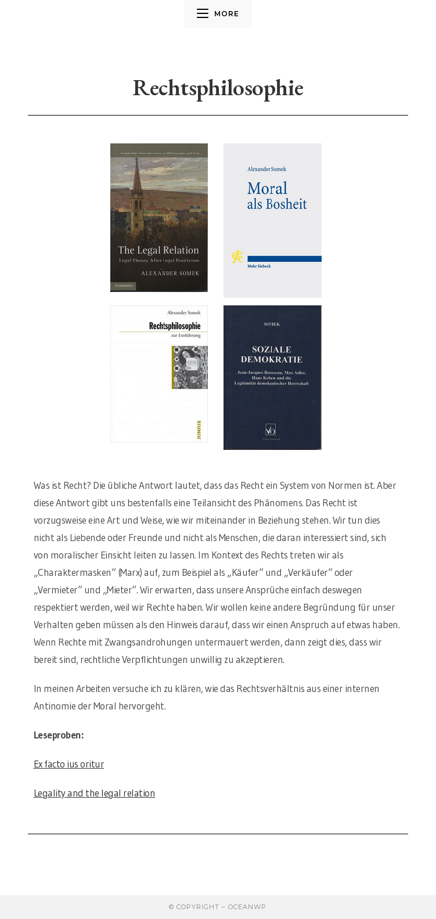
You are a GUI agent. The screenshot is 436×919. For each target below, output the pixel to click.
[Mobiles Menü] (218, 14)
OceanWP (247, 907)
